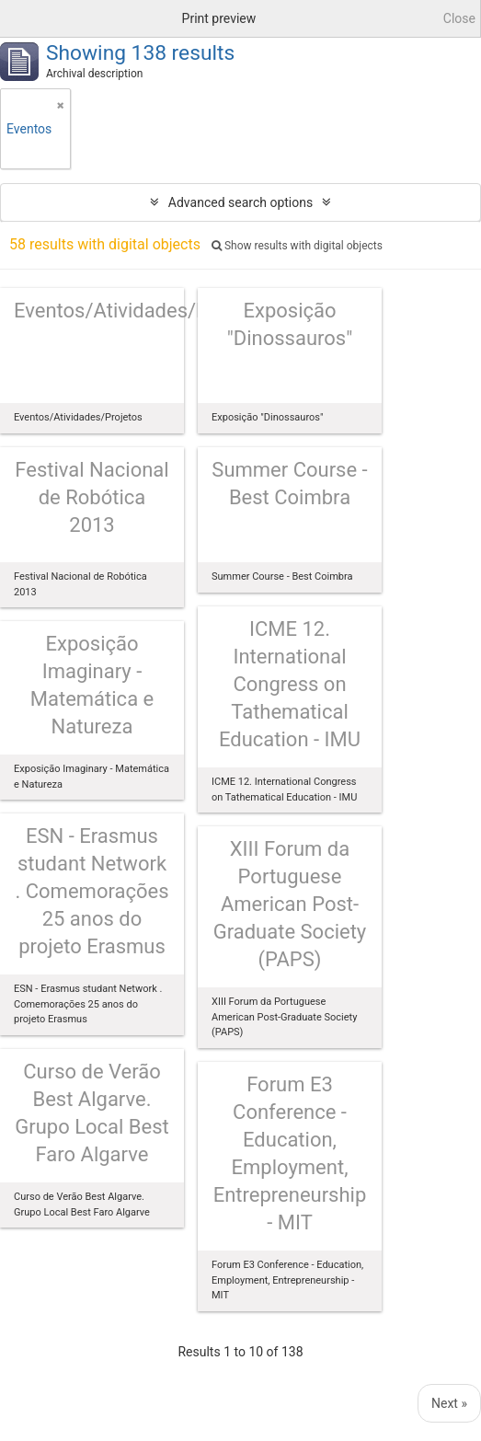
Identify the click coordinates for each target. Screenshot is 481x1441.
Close (459, 18)
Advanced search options (240, 202)
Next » (449, 1403)
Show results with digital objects (297, 245)
